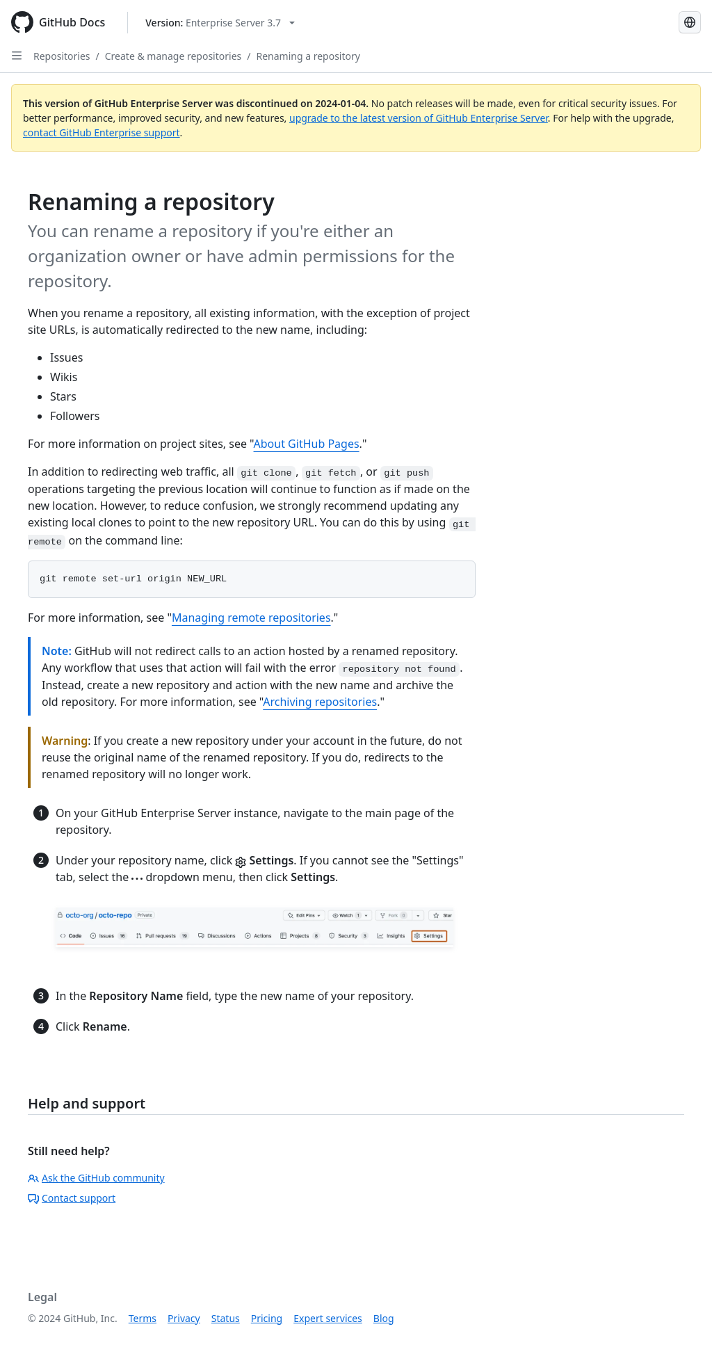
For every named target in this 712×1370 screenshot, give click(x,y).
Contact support (71, 1197)
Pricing (266, 1318)
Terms (142, 1318)
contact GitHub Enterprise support (101, 132)
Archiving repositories (320, 701)
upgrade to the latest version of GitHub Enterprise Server (418, 117)
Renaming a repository (307, 56)
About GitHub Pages (306, 443)
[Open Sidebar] (17, 56)
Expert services (327, 1318)
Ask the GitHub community (96, 1177)
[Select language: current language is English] (690, 22)
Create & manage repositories (173, 56)
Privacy (184, 1318)
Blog (383, 1318)
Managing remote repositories (251, 617)
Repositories (61, 56)
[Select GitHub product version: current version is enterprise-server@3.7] (220, 22)
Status (225, 1318)
